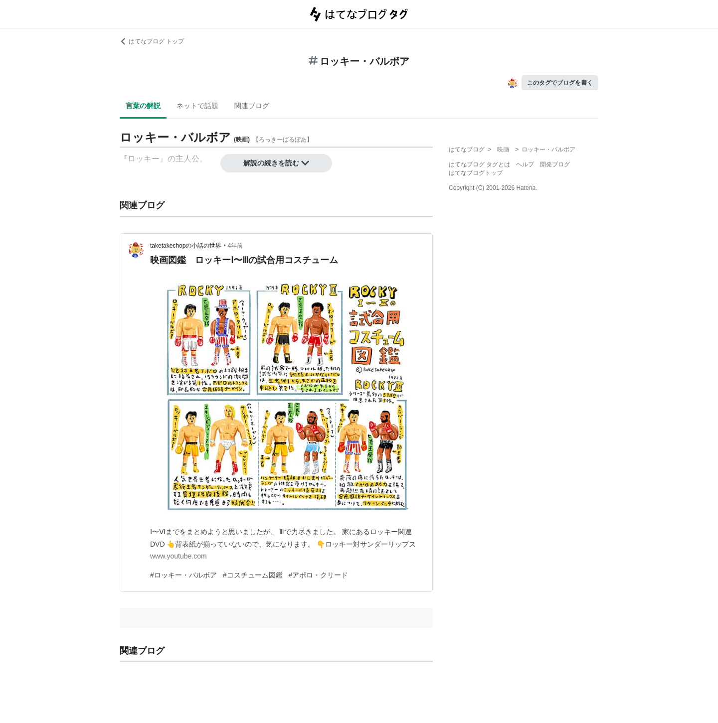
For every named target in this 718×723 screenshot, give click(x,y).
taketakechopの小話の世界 (185, 245)
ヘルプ (525, 164)
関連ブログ (251, 106)
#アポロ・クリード (319, 575)
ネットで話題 (197, 106)
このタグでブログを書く (560, 82)
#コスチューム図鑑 (253, 575)
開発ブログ (555, 164)
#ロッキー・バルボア (183, 575)
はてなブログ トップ (152, 41)
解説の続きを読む (276, 163)
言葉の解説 (143, 106)
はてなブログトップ (476, 172)
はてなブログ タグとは (479, 164)
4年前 (235, 245)
